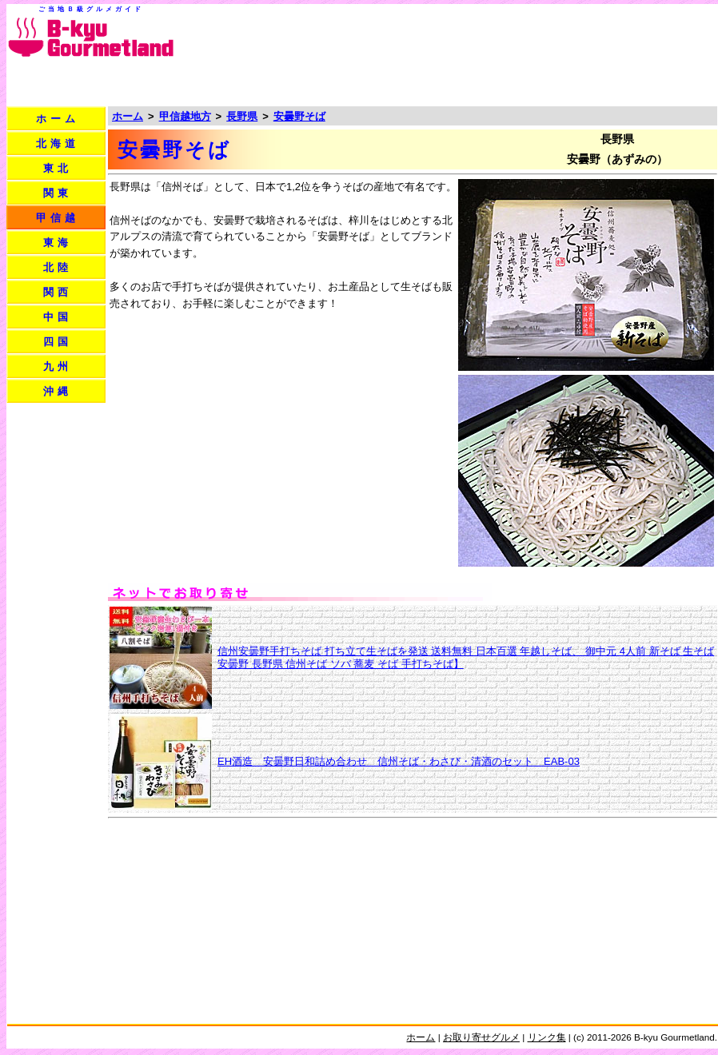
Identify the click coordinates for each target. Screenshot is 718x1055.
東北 (57, 168)
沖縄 (57, 391)
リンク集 (547, 1037)
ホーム (57, 119)
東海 (57, 243)
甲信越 (57, 218)
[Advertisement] (651, 56)
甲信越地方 (185, 116)
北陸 (57, 267)
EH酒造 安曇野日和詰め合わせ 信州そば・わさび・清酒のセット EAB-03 (398, 761)
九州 (57, 366)
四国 (57, 342)
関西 (57, 292)
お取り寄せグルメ (481, 1037)
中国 (57, 317)
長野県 (241, 116)
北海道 (57, 143)
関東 (57, 193)
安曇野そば (299, 116)
